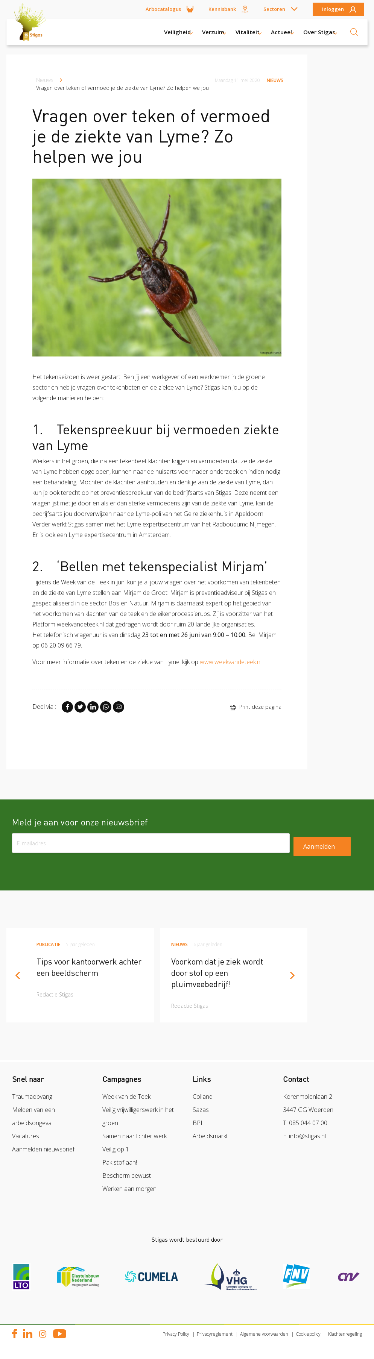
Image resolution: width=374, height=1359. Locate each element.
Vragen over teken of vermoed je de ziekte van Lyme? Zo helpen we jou (122, 87)
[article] (80, 975)
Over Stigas (319, 32)
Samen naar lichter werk (134, 1136)
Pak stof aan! (119, 1162)
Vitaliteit (248, 32)
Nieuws (44, 79)
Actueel (281, 32)
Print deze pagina (255, 706)
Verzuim (213, 32)
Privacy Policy (176, 1334)
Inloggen (333, 9)
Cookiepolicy (308, 1334)
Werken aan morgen (129, 1189)
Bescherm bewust (126, 1175)
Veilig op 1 (115, 1149)
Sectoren (274, 9)
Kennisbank (222, 9)
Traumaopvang (32, 1096)
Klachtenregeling (345, 1334)
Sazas (201, 1110)
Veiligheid (177, 32)
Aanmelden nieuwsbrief (43, 1149)
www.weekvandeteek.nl (230, 662)
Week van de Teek (126, 1096)
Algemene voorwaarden (264, 1334)
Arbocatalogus (163, 9)
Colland (203, 1096)
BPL (198, 1123)
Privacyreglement (215, 1334)
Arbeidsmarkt (210, 1136)
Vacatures (25, 1136)
